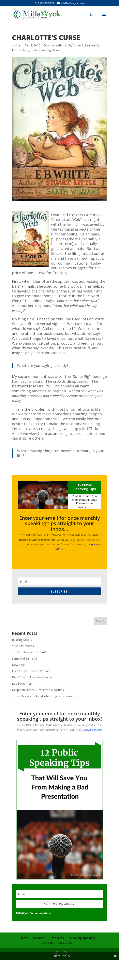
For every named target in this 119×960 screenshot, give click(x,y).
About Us (65, 943)
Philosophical (20, 50)
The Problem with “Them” (29, 652)
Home (24, 938)
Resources (57, 938)
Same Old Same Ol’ (24, 658)
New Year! (18, 665)
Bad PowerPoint (22, 683)
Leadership (92, 45)
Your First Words (23, 646)
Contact (48, 943)
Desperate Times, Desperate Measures (38, 690)
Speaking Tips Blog (82, 938)
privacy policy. (93, 730)
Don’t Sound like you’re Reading (32, 677)
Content (78, 45)
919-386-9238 (46, 3)
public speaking (41, 50)
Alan (18, 45)
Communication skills (57, 45)
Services (38, 938)
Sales (55, 50)
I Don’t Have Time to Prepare (31, 671)
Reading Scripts (22, 640)
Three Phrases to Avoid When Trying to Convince (44, 696)
